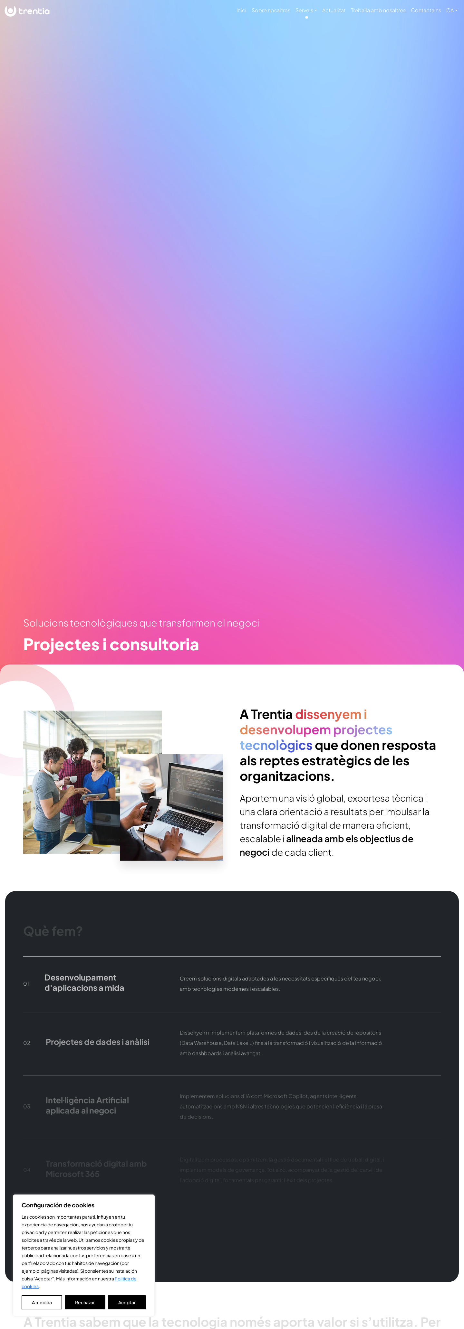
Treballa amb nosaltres (378, 10)
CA (450, 10)
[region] (84, 1255)
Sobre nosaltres (271, 10)
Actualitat (334, 10)
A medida (42, 1302)
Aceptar (127, 1302)
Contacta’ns (426, 10)
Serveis (304, 10)
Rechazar (85, 1302)
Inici (242, 10)
